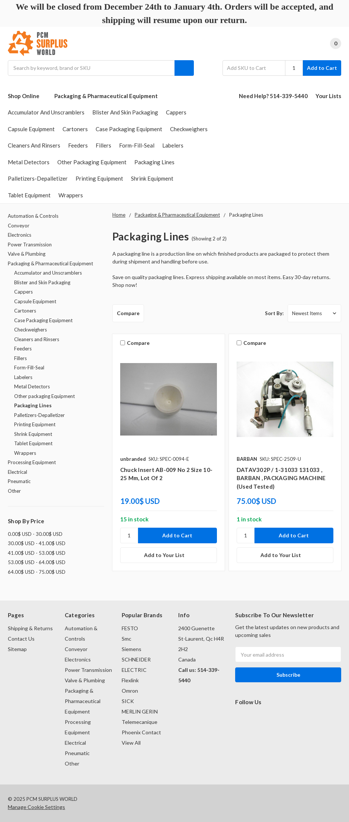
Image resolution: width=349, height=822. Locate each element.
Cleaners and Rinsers (34, 145)
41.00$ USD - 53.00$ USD (36, 553)
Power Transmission (30, 244)
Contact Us (21, 638)
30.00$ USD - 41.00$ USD (36, 543)
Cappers (176, 112)
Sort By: (274, 313)
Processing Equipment (32, 462)
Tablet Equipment (29, 195)
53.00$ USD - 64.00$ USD (36, 562)
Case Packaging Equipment (129, 129)
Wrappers (70, 195)
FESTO (130, 628)
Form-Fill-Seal (136, 145)
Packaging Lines (154, 162)
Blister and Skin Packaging (125, 112)
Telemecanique (139, 722)
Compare (128, 313)
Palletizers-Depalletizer (38, 178)
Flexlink (130, 680)
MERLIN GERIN (140, 711)
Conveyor (18, 226)
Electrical (17, 472)
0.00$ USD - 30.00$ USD (35, 534)
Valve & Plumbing (26, 254)
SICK (128, 701)
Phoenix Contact (141, 732)
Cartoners (75, 129)
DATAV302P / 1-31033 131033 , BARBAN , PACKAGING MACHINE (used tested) (281, 478)
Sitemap (17, 649)
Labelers (172, 145)
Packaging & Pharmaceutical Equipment (106, 96)
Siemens (131, 649)
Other (14, 491)
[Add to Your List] (168, 555)
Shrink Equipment (152, 178)
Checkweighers (189, 129)
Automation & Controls (33, 216)
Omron (130, 690)
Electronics (19, 235)
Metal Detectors (28, 162)
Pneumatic (19, 481)
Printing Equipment (99, 178)
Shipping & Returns (30, 628)
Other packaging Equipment (92, 162)
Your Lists (328, 96)
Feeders (78, 145)
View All (131, 743)
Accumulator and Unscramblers (46, 112)
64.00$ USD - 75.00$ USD (36, 572)
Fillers (103, 145)
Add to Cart (322, 68)
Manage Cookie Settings (36, 807)
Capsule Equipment (31, 129)
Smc (126, 638)
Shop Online (27, 96)
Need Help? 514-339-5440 (273, 96)
